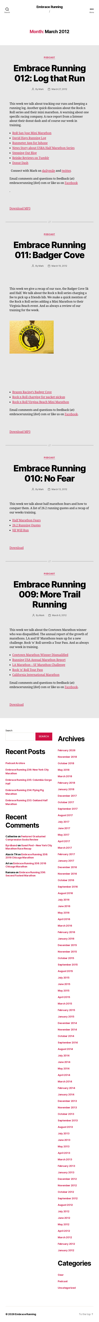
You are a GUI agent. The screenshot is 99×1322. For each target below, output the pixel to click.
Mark (41, 89)
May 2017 (63, 834)
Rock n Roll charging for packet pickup (38, 397)
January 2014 (66, 1094)
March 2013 (65, 1159)
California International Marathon (35, 675)
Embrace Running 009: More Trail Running (49, 594)
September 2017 (68, 808)
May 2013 (63, 1146)
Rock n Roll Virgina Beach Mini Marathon (40, 402)
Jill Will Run (20, 530)
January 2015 (66, 1016)
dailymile (48, 171)
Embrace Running (49, 7)
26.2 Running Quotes (26, 525)
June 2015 (64, 984)
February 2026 (66, 750)
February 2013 (66, 1165)
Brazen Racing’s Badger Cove (32, 392)
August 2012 (65, 1204)
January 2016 (66, 938)
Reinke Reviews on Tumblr (30, 158)
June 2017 (64, 828)
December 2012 (67, 1178)
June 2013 (64, 1140)
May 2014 (63, 1068)
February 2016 (66, 932)
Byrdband (11, 845)
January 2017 (66, 860)
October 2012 (66, 1191)
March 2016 (65, 925)
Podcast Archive (15, 763)
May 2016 (63, 912)
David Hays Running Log (29, 138)
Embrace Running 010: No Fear (49, 473)
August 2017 (65, 815)
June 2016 (64, 906)
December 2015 (67, 945)
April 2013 (64, 1152)
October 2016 (66, 880)
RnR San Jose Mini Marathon (31, 133)
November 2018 (67, 756)
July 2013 (63, 1133)
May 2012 (63, 1224)
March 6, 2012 (59, 615)
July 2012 (63, 1211)
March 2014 (65, 1081)
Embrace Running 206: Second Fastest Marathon (26, 874)
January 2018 (66, 789)
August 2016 (65, 893)
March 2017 (65, 847)
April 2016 (64, 919)
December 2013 (67, 1101)
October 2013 (66, 1114)
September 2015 (68, 964)
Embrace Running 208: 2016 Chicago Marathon (27, 856)
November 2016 (67, 873)
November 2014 (67, 1029)
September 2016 (68, 886)
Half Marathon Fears (26, 520)
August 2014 (65, 1049)
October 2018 (66, 763)
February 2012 (66, 1243)
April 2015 (64, 997)
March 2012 (65, 1237)
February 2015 (66, 1010)
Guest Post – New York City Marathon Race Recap (29, 847)
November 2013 (67, 1107)
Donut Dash (20, 163)
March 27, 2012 (59, 89)
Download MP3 (20, 208)
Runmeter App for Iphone (30, 143)
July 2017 (63, 821)
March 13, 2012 (59, 489)
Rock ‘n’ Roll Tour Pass (27, 670)
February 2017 (66, 854)
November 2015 (67, 951)
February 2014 (66, 1088)
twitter (66, 171)
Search (9, 730)
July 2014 (63, 1055)
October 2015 (66, 958)
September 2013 (68, 1120)
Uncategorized (67, 1287)
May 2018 (63, 769)
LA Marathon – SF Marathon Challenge (38, 665)
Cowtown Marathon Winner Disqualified (40, 655)
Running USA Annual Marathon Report (39, 660)
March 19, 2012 (59, 265)
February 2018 (66, 782)
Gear (61, 1274)
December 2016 (67, 867)
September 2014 (68, 1042)
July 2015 (63, 977)
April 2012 (64, 1230)
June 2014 (64, 1062)
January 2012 (66, 1250)
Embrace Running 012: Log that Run (49, 73)
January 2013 (66, 1172)
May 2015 (63, 990)
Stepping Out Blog (24, 153)
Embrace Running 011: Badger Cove (49, 249)
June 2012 (64, 1217)
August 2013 (65, 1127)
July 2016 (63, 899)
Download (17, 548)
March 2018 (65, 776)
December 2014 (67, 1023)
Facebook (71, 183)
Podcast (49, 57)
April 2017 (64, 841)
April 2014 (64, 1075)
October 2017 (66, 802)
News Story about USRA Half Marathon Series (43, 148)
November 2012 (67, 1185)
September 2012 (68, 1198)
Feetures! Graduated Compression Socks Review (26, 838)
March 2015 (65, 1003)
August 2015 (65, 971)
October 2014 (66, 1036)
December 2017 (67, 795)
